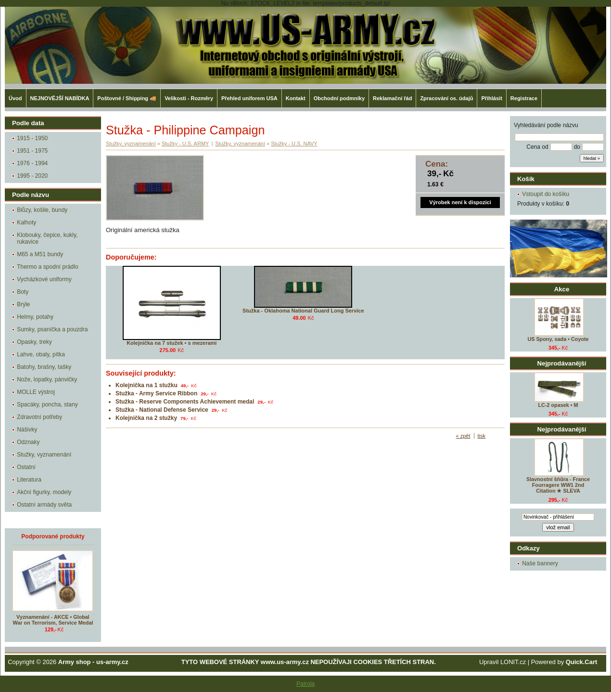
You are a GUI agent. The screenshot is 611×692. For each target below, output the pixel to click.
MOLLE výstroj (36, 392)
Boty (22, 291)
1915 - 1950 (32, 138)
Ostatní (26, 467)
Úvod (15, 98)
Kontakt (296, 98)
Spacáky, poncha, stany (47, 404)
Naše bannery (540, 563)
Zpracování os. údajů (446, 98)
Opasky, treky (34, 342)
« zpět (463, 436)
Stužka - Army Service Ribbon (156, 393)
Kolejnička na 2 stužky (146, 418)
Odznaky (28, 442)
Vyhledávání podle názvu (546, 125)
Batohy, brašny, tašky (44, 367)
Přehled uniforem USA (249, 98)
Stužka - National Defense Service (161, 409)
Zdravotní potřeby (39, 417)
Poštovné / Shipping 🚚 (126, 98)
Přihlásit (491, 98)
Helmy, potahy (35, 316)
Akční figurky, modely (44, 492)
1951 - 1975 (32, 150)
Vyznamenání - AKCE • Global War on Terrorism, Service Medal (53, 620)
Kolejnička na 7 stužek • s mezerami (171, 343)
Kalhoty (26, 222)
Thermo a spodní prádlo (47, 266)
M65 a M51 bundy (40, 254)
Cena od (537, 147)
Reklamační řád (392, 98)
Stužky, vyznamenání (44, 454)
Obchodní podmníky (339, 98)
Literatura (29, 479)
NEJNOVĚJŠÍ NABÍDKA (59, 98)
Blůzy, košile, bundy (42, 210)
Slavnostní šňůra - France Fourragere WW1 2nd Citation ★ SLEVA (558, 485)
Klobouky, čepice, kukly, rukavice (47, 238)
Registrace (523, 98)
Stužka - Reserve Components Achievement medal (184, 401)
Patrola (305, 683)
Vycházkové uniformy (44, 279)
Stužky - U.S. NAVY (294, 143)
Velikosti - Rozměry (189, 98)
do (577, 147)
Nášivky (27, 429)
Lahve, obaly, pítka (41, 354)
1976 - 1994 (32, 163)
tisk (482, 436)
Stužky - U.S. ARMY (185, 143)
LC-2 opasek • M (558, 405)
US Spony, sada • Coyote (557, 339)
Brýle (23, 304)
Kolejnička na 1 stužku (146, 385)
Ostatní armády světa (44, 504)
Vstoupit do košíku (545, 194)
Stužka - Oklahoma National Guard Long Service (303, 310)
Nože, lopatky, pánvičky (47, 379)
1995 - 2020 (32, 175)
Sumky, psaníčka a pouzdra (52, 329)
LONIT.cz (513, 662)
